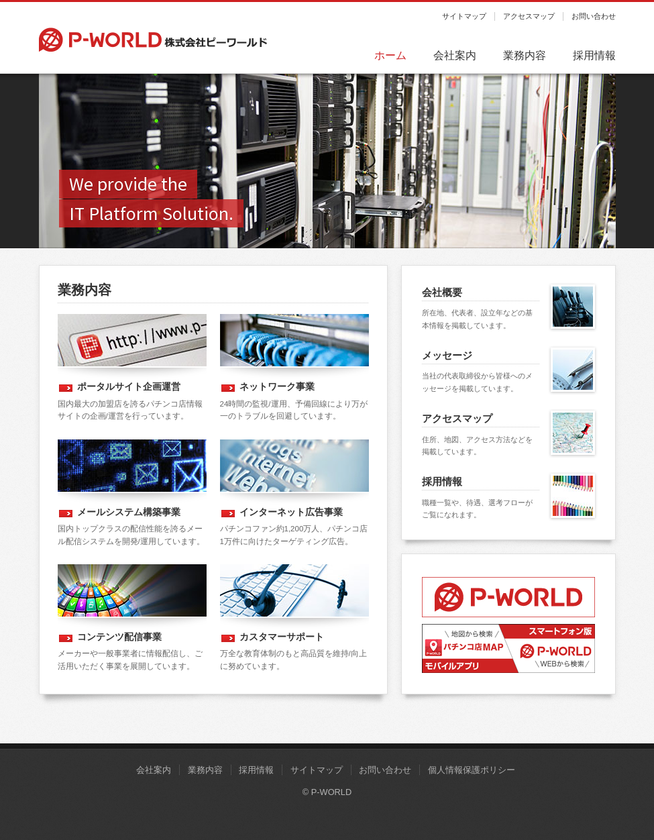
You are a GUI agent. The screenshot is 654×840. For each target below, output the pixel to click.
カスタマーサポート (281, 636)
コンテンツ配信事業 (119, 636)
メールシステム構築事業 (128, 512)
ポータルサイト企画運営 (128, 386)
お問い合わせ (593, 16)
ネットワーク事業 (277, 386)
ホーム (390, 55)
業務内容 (524, 55)
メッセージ (447, 355)
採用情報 (594, 55)
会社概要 (442, 292)
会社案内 (454, 55)
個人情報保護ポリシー (471, 770)
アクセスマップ (529, 16)
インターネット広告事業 (291, 512)
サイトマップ (464, 16)
